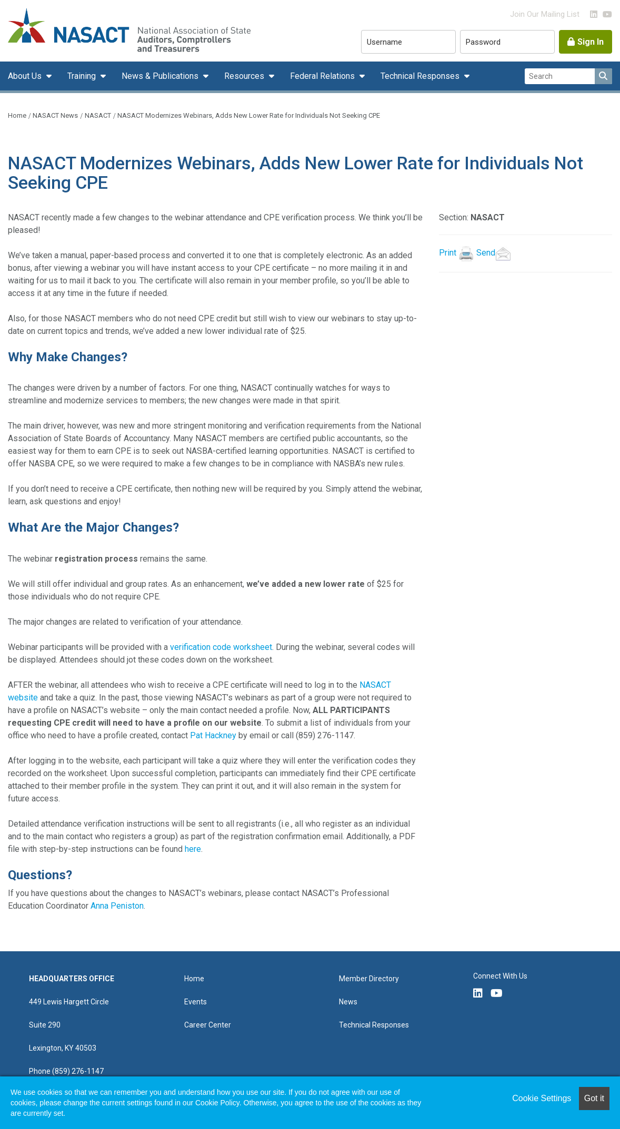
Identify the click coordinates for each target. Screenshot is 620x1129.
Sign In (590, 42)
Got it (594, 1098)
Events (195, 1002)
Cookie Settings (541, 1098)
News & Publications (161, 76)
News (348, 1002)
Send (494, 253)
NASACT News (55, 115)
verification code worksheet (221, 647)
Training (82, 76)
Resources (245, 76)
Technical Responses (421, 76)
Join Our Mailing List (544, 14)
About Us (26, 76)
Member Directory (369, 978)
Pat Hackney (213, 735)
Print (447, 253)
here (193, 849)
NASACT (98, 115)
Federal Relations (323, 76)
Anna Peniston (117, 906)
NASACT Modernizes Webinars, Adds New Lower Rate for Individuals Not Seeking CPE (248, 115)
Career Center (207, 1025)
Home (17, 115)
